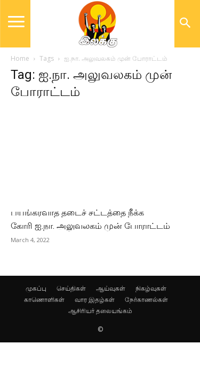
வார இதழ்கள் (95, 299)
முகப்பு (36, 288)
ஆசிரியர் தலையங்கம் (100, 310)
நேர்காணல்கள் (146, 299)
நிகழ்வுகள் (150, 288)
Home (20, 58)
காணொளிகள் (44, 299)
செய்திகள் (71, 288)
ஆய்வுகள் (110, 288)
